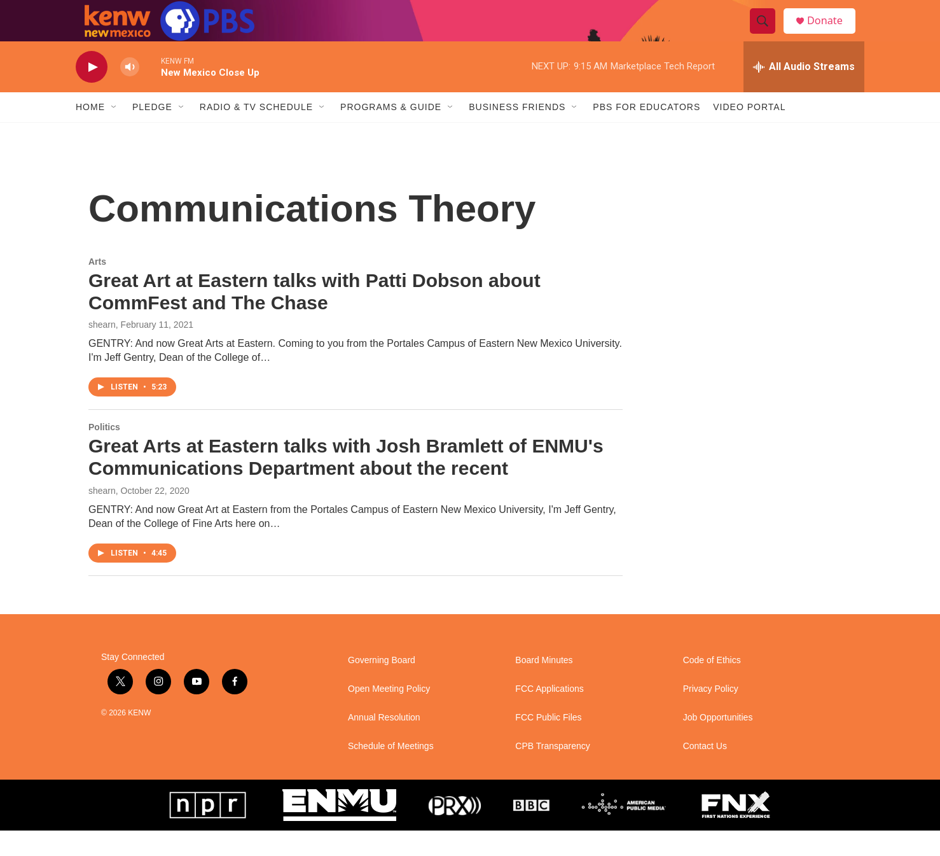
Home (90, 132)
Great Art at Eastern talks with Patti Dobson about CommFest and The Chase (314, 317)
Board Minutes (543, 686)
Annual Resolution (384, 743)
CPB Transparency (552, 771)
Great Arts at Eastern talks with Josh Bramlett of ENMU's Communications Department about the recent (346, 482)
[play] (91, 92)
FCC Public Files (548, 743)
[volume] (130, 92)
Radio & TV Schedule (256, 132)
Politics (104, 452)
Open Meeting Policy (389, 714)
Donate (832, 33)
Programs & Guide (390, 132)
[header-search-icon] (767, 33)
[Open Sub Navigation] (114, 132)
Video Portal (749, 132)
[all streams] (803, 92)
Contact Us (705, 771)
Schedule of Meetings (391, 771)
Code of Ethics (712, 686)
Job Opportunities (718, 743)
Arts (97, 287)
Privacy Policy (710, 714)
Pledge (152, 132)
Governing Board (381, 686)
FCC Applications (549, 714)
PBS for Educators (646, 132)
